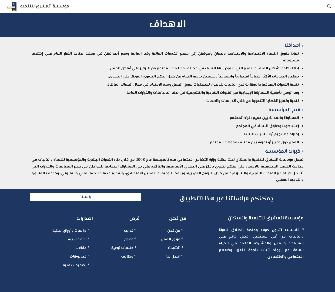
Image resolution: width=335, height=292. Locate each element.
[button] (329, 6)
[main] (167, 25)
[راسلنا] (85, 197)
